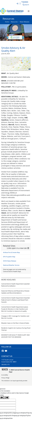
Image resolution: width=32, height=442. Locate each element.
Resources (14, 22)
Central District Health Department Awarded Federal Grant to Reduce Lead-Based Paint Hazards (15, 300)
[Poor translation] (6, 397)
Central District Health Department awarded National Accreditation (15, 285)
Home (7, 22)
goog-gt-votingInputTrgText (22, 415)
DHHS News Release (9, 261)
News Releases (24, 22)
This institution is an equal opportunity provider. (14, 380)
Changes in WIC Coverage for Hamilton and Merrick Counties (15, 317)
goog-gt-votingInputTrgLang (23, 413)
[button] (26, 4)
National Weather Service (11, 265)
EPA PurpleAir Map (9, 257)
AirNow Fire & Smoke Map (11, 252)
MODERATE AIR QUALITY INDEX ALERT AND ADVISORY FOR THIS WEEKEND (15, 336)
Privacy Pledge (5, 378)
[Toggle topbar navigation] (20, 3)
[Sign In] (17, 4)
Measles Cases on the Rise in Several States (15, 323)
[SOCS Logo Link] (4, 369)
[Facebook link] (2, 350)
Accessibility (4, 375)
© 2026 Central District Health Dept (19, 371)
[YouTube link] (6, 350)
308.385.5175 (5, 365)
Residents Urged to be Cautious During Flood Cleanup (15, 329)
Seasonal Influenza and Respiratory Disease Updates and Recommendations (15, 292)
